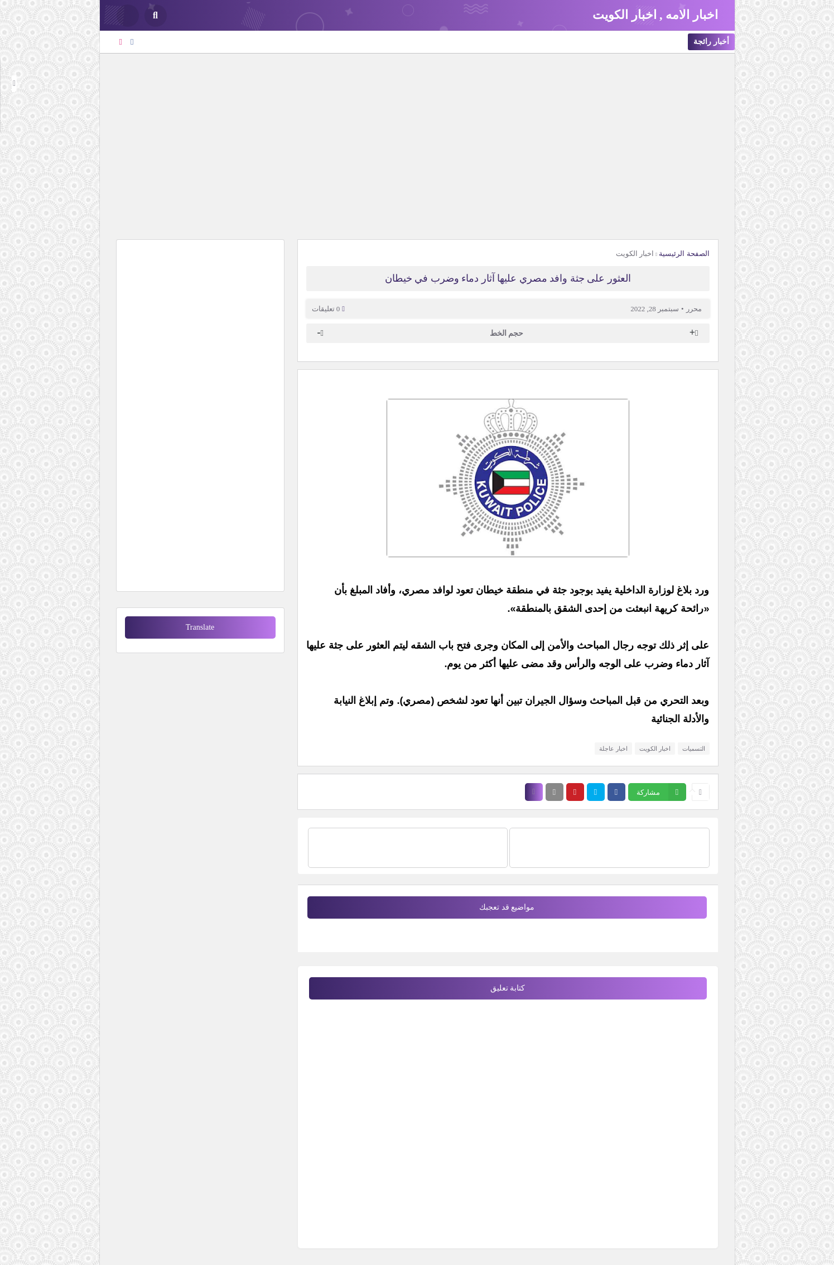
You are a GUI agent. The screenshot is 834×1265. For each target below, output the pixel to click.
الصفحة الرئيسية (684, 253)
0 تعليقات (326, 309)
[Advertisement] (417, 145)
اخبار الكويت (635, 253)
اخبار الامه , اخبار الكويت (655, 15)
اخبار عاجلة (613, 748)
